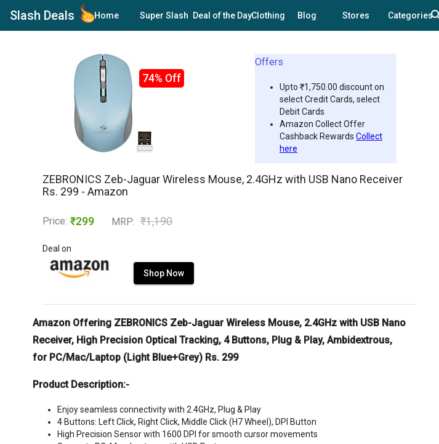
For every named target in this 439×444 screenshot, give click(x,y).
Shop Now (163, 273)
